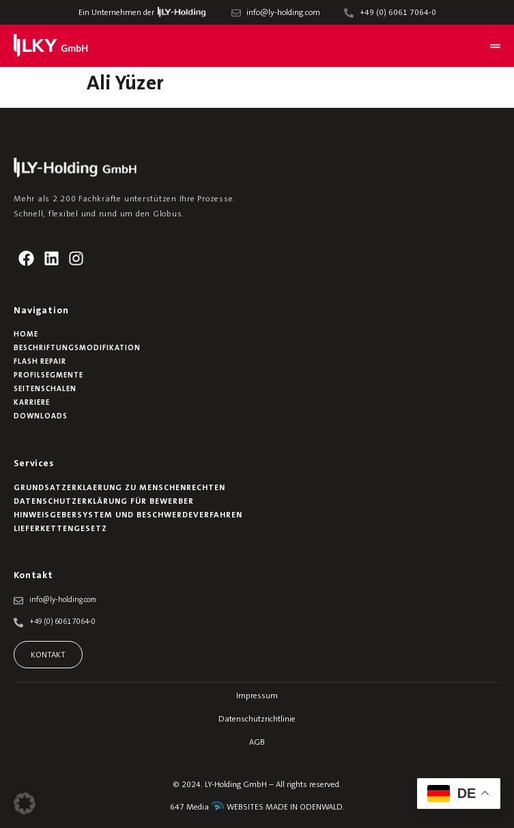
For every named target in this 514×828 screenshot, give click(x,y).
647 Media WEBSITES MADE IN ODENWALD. (257, 807)
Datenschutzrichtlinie (257, 719)
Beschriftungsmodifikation (77, 348)
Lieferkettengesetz (60, 529)
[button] (24, 803)
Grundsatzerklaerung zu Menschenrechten (119, 488)
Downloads (41, 416)
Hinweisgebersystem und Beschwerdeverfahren (128, 515)
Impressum (257, 696)
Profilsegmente (48, 376)
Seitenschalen (45, 389)
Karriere (32, 403)
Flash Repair (40, 362)
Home (26, 335)
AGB (257, 743)
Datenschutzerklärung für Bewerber (104, 502)
